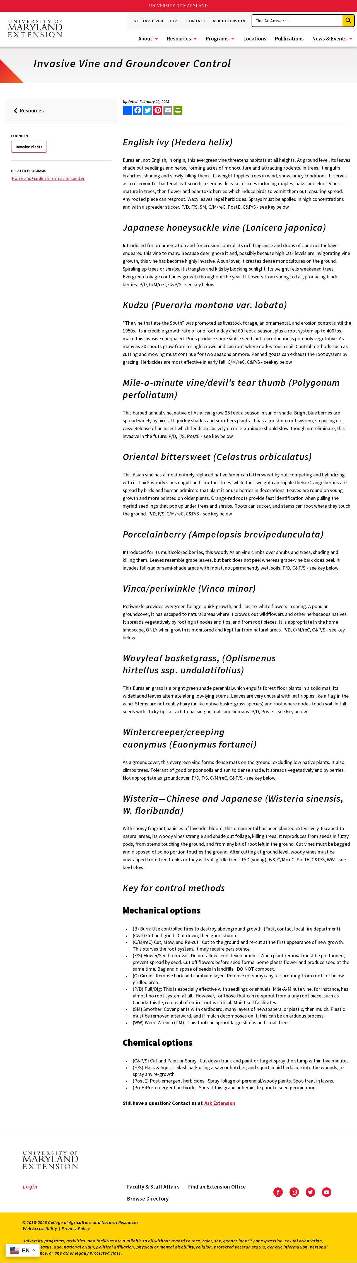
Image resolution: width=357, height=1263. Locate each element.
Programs (217, 38)
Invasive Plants (29, 146)
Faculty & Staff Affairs (153, 1186)
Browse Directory (147, 1198)
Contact (196, 20)
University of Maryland (178, 6)
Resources (179, 38)
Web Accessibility (40, 1228)
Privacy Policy (76, 1228)
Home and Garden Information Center (48, 178)
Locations (254, 38)
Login (30, 1186)
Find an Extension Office (217, 1186)
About (145, 38)
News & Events (329, 38)
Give (175, 20)
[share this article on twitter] (148, 110)
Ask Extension (229, 20)
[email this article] (168, 110)
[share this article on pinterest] (158, 110)
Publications (289, 38)
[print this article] (178, 110)
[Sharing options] (128, 110)
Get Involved (148, 20)
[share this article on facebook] (138, 110)
